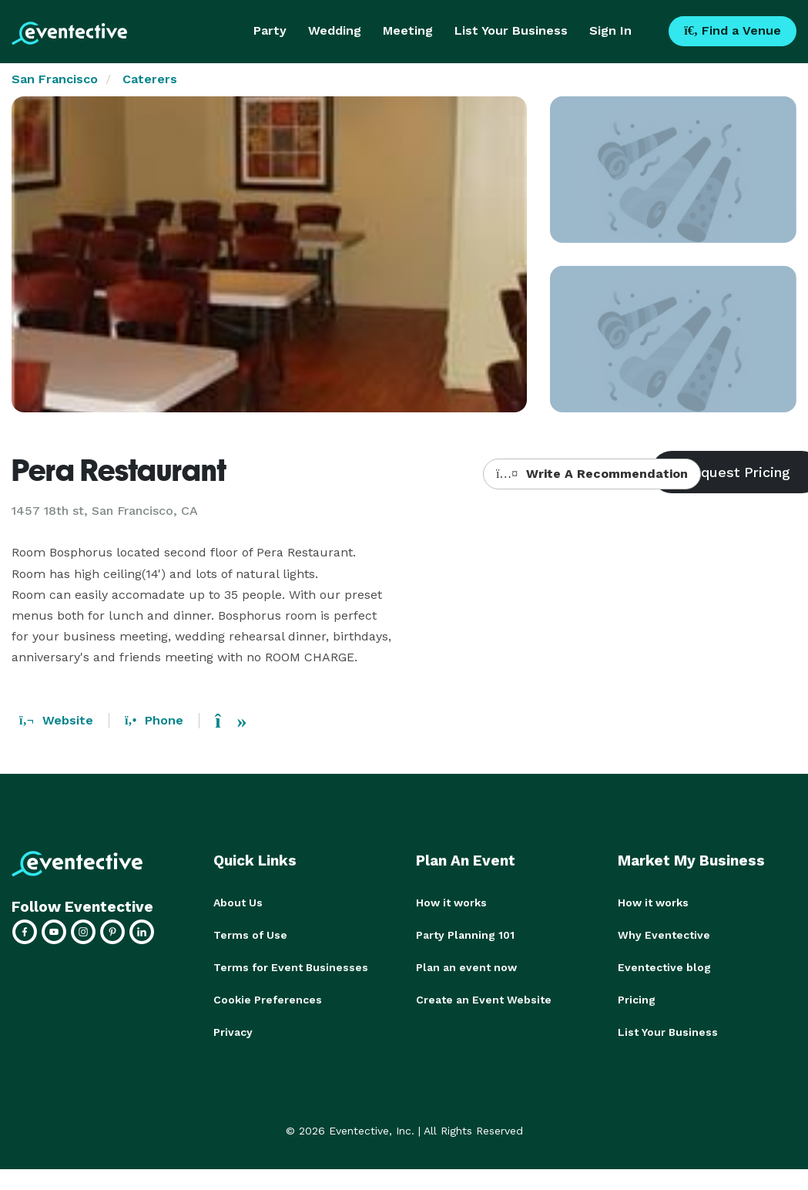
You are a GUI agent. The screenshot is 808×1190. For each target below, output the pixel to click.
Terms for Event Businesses (290, 967)
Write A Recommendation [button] (592, 473)
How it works (451, 902)
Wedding (334, 30)
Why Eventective (664, 935)
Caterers (149, 79)
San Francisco (55, 79)
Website (56, 720)
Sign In (610, 30)
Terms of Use (250, 935)
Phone (154, 720)
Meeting (408, 30)
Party (270, 30)
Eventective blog (664, 967)
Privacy (233, 1032)
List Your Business (511, 30)
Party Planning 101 (465, 935)
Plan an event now (466, 967)
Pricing (636, 999)
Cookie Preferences (267, 999)
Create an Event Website (484, 999)
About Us (238, 902)
